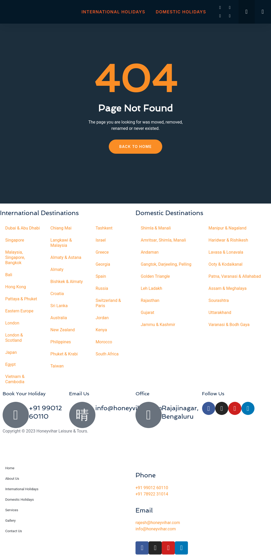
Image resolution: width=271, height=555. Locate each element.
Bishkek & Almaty (66, 282)
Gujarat (147, 312)
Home (9, 468)
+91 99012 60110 (152, 488)
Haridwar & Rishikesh (228, 240)
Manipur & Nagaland (228, 228)
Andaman (150, 252)
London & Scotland (14, 338)
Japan (11, 352)
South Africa (107, 354)
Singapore (14, 240)
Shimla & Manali (156, 228)
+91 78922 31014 (152, 494)
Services (11, 510)
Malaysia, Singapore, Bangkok (15, 257)
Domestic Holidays (181, 11)
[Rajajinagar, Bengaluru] (149, 415)
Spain (101, 276)
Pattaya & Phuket (21, 299)
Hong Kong (15, 287)
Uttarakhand (220, 312)
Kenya (101, 330)
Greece (102, 252)
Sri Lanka (59, 306)
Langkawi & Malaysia (61, 243)
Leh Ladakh (151, 288)
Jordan (102, 318)
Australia (58, 318)
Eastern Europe (19, 311)
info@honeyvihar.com (128, 408)
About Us (12, 478)
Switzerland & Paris (108, 303)
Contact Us (13, 531)
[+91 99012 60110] (16, 415)
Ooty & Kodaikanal (226, 264)
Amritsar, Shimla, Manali (163, 240)
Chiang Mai (60, 228)
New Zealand (62, 330)
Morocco (104, 342)
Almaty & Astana (65, 257)
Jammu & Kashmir (158, 325)
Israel (101, 240)
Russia (102, 288)
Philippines (60, 342)
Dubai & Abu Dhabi (22, 228)
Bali (8, 275)
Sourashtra (219, 300)
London (12, 323)
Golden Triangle (155, 276)
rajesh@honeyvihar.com (158, 523)
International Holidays (113, 11)
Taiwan (57, 366)
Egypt (10, 364)
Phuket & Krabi (64, 354)
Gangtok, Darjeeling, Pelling (166, 264)
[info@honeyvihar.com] (82, 415)
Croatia (57, 294)
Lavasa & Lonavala (226, 252)
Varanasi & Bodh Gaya (229, 325)
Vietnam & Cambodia (14, 379)
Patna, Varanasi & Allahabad (235, 276)
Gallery (10, 520)
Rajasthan (150, 300)
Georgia (103, 264)
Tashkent (104, 228)
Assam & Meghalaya (228, 288)
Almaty (56, 269)
